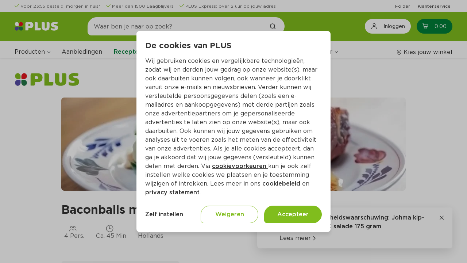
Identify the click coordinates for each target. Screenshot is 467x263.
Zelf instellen (164, 214)
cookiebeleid (281, 183)
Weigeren (229, 214)
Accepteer (293, 214)
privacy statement (172, 192)
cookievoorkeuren (240, 166)
